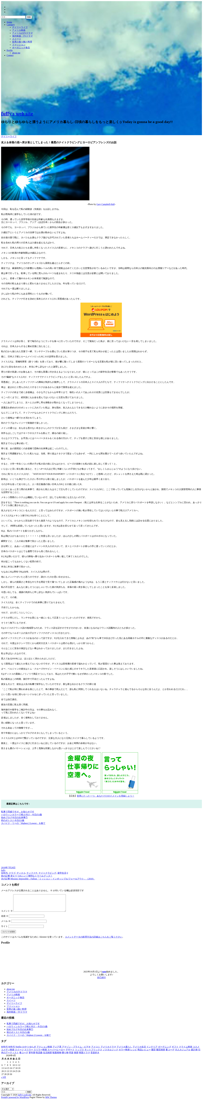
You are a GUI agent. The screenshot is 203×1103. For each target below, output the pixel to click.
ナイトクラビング (47, 873)
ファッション (18, 44)
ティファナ (32, 873)
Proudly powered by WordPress (15, 1100)
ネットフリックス (93, 1053)
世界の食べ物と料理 (22, 42)
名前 (4, 919)
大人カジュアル (182, 1053)
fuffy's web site (17, 114)
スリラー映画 (40, 1053)
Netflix (18, 1050)
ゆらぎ (32, 1050)
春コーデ (23, 1056)
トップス (79, 1053)
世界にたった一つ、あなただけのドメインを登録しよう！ (105, 796)
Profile (10, 50)
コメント (7, 914)
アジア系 (57, 1050)
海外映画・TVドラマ (22, 36)
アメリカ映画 (18, 30)
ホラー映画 (124, 1053)
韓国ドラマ (84, 1056)
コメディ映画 (7, 1053)
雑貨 (76, 1056)
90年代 (4, 873)
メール (5, 924)
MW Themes (51, 1100)
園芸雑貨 (160, 1053)
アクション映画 (44, 1050)
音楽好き (95, 1056)
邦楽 (71, 1056)
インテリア (151, 1050)
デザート (70, 1053)
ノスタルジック (110, 1053)
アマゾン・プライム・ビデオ (76, 1050)
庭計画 (194, 1053)
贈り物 (65, 1056)
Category (11, 24)
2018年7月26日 (8, 867)
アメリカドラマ (108, 1050)
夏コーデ (170, 1053)
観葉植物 (56, 1056)
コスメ (196, 1050)
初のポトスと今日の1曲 (12, 820)
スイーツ (16, 39)
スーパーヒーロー (56, 1053)
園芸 (153, 1053)
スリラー (28, 1053)
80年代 (4, 1050)
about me (16, 53)
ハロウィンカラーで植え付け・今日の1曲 (21, 814)
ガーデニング (164, 1050)
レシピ (133, 1053)
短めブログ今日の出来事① (14, 817)
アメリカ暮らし (124, 1050)
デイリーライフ (20, 27)
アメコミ (95, 1050)
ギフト (175, 1050)
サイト (4, 929)
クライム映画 (185, 1050)
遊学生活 (61, 873)
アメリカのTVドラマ (22, 33)
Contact (10, 55)
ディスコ (21, 873)
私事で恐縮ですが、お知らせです (17, 811)
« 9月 (3, 1080)
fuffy (3, 870)
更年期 (32, 1056)
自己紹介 (101, 981)
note (104, 975)
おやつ (25, 1050)
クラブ (12, 873)
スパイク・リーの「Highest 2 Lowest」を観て (23, 823)
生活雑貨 (47, 1056)
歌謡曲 (39, 1056)
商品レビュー (144, 1053)
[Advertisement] (101, 88)
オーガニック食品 (21, 47)
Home (9, 22)
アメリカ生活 (139, 1050)
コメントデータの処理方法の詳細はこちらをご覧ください (93, 940)
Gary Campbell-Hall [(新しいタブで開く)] (105, 204)
